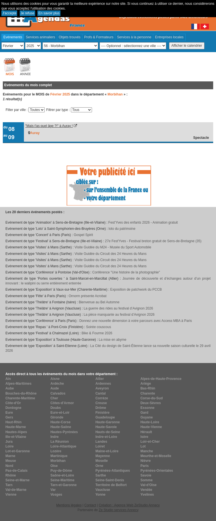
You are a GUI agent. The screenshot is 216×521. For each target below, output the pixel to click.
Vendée (146, 490)
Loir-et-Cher (150, 442)
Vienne (10, 494)
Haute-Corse (60, 422)
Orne (99, 466)
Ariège (145, 384)
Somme (146, 480)
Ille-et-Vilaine (15, 437)
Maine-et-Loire (106, 451)
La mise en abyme (112, 340)
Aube (9, 388)
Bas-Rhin (147, 388)
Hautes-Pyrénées (64, 432)
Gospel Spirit (83, 235)
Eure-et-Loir (59, 413)
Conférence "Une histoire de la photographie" (126, 272)
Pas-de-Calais (16, 471)
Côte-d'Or (13, 403)
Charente (147, 393)
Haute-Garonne (107, 422)
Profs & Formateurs (98, 37)
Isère (144, 437)
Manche (146, 451)
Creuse (101, 403)
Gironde (56, 417)
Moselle (101, 461)
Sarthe (100, 475)
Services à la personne (134, 37)
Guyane (146, 417)
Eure (9, 413)
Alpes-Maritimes (18, 384)
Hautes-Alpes (16, 432)
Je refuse (27, 13)
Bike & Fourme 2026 (97, 333)
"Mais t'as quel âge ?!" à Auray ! (49, 126)
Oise (54, 466)
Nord (9, 466)
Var (53, 490)
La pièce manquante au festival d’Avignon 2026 (119, 315)
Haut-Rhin (13, 422)
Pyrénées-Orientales (156, 471)
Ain (8, 379)
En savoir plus (48, 13)
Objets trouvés (69, 37)
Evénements (12, 37)
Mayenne (102, 456)
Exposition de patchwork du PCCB (136, 289)
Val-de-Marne (15, 490)
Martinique (59, 456)
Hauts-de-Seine (107, 432)
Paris (144, 466)
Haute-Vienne (151, 427)
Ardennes (103, 384)
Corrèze (101, 398)
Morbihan (58, 461)
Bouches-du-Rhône (21, 393)
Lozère (55, 451)
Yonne (100, 494)
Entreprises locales (169, 37)
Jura (8, 442)
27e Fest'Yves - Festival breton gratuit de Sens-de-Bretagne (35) (153, 241)
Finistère (102, 413)
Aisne (55, 379)
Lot (143, 446)
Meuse (10, 461)
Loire (9, 446)
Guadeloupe (105, 417)
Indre (54, 437)
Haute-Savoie (106, 427)
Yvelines (147, 494)
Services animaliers (40, 37)
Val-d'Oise (148, 485)
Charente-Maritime (20, 398)
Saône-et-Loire (62, 475)
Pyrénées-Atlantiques (112, 471)
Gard (144, 413)
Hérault (146, 432)
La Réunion (59, 442)
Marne (10, 456)
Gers (9, 417)
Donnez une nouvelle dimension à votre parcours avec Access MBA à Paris (135, 321)
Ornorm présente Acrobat (88, 296)
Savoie (145, 475)
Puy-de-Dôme (61, 471)
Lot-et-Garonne (17, 451)
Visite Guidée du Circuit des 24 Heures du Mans (111, 254)
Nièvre (145, 461)
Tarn (8, 485)
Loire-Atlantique (63, 446)
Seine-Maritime (62, 480)
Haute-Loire (149, 422)
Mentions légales (69, 505)
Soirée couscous (98, 327)
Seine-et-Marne (17, 480)
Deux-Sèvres (150, 403)
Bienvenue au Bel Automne (99, 302)
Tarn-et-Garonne (63, 485)
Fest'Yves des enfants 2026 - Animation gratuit (143, 222)
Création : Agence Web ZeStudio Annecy (129, 505)
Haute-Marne (15, 427)
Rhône (10, 475)
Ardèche (57, 384)
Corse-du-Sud (151, 398)
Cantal (100, 393)
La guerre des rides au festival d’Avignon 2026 (118, 308)
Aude (54, 388)
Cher (54, 398)
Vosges (56, 494)
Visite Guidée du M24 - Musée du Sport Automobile (113, 247)
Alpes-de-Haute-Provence (160, 379)
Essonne (147, 408)
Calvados (57, 393)
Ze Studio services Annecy (118, 510)
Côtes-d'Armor (62, 403)
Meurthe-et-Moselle (155, 456)
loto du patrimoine (122, 229)
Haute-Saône (60, 427)
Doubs (55, 408)
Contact (90, 505)
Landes (101, 442)
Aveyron (102, 388)
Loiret (100, 446)
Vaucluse (102, 490)
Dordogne (13, 408)
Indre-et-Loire (106, 437)
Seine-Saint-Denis (109, 480)
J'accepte (9, 13)
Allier (99, 379)
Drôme (100, 408)
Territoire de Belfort (111, 485)
